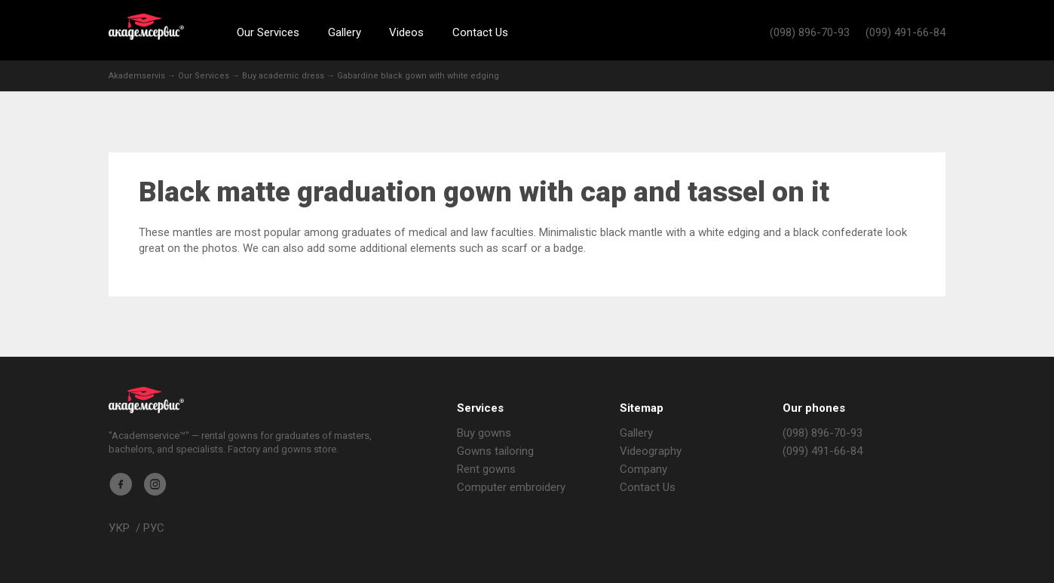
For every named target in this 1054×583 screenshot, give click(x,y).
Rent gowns (486, 469)
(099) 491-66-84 (905, 32)
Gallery (344, 32)
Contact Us (480, 32)
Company (643, 469)
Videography (651, 451)
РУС (153, 528)
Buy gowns (484, 433)
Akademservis (146, 27)
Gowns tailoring (495, 451)
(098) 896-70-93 (810, 32)
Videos (406, 32)
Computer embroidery (511, 487)
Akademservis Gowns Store (146, 400)
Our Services (268, 32)
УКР (119, 528)
